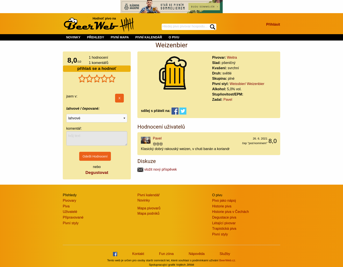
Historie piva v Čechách (230, 212)
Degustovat (96, 172)
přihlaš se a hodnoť (96, 68)
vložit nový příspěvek (157, 169)
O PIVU (174, 37)
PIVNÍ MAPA (120, 37)
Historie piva (221, 206)
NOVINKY (73, 37)
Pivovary (69, 200)
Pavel (227, 99)
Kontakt (138, 254)
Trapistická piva (224, 228)
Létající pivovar (224, 223)
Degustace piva (224, 217)
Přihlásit (273, 24)
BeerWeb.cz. (227, 260)
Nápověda (197, 254)
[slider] (97, 78)
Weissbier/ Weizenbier (247, 84)
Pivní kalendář (148, 195)
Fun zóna (166, 254)
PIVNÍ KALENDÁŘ (148, 37)
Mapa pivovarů (148, 208)
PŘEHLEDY (95, 37)
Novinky (143, 200)
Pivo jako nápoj (224, 200)
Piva (66, 206)
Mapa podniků (148, 213)
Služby (225, 254)
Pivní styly (71, 223)
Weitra (232, 57)
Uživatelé (70, 212)
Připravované (73, 217)
